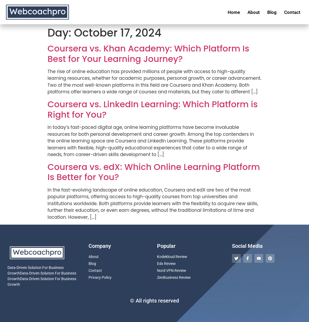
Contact (292, 12)
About (253, 12)
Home (234, 12)
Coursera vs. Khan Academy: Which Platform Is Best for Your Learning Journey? (148, 53)
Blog (272, 12)
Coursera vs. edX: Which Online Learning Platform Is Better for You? (154, 172)
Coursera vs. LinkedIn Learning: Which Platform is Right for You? (153, 109)
